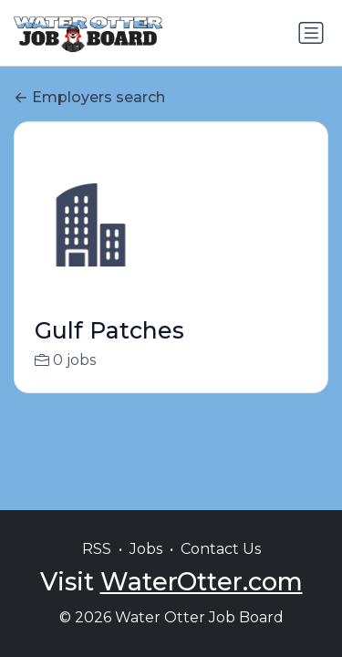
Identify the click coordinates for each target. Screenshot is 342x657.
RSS (96, 549)
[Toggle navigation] (311, 33)
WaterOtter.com (201, 582)
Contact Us (221, 549)
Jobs (146, 549)
